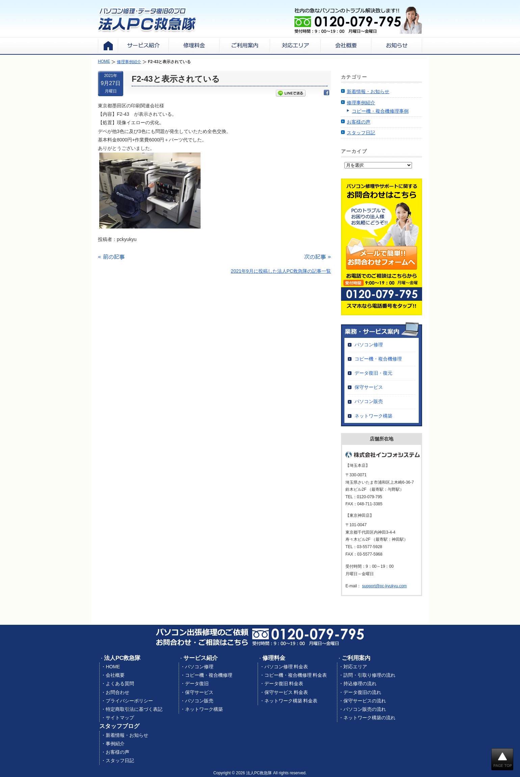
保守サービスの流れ (364, 700)
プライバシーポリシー (129, 700)
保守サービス (369, 387)
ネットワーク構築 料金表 (291, 700)
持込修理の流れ (359, 683)
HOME (113, 666)
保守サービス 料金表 (286, 692)
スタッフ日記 (361, 132)
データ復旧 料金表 (284, 683)
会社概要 (115, 675)
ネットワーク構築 (373, 416)
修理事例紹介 (361, 102)
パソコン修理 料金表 (286, 666)
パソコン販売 (369, 401)
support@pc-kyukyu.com (384, 586)
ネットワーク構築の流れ (369, 717)
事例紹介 (115, 743)
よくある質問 (120, 683)
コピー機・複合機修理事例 (380, 111)
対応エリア (355, 666)
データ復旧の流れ (362, 692)
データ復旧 (197, 683)
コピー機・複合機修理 (378, 358)
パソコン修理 (369, 344)
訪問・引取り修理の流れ (369, 675)
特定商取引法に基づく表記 (134, 709)
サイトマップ (120, 717)
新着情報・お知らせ (368, 91)
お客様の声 (358, 122)
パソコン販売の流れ (364, 709)
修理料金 (273, 658)
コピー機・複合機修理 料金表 (295, 675)
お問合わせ (117, 692)
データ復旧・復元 (373, 373)
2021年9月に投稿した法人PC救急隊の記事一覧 (281, 271)
